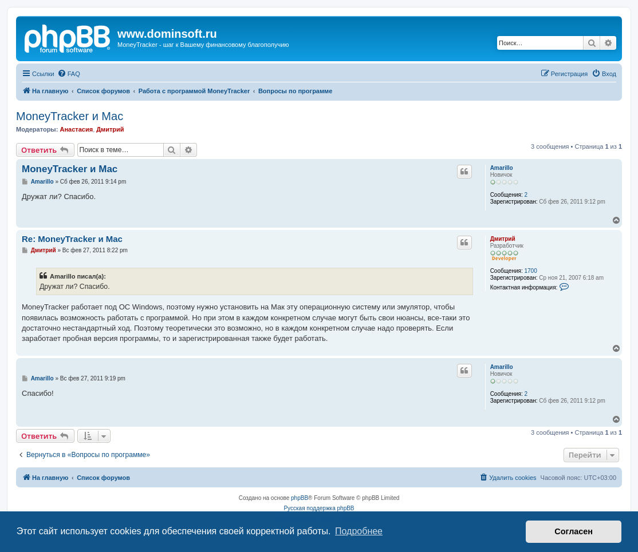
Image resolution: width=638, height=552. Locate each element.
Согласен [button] (573, 531)
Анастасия (76, 129)
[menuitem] (68, 74)
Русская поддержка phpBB (318, 508)
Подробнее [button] (359, 531)
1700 (530, 271)
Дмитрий (110, 129)
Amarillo (501, 168)
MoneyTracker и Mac (69, 116)
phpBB (299, 498)
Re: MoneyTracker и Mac (72, 239)
